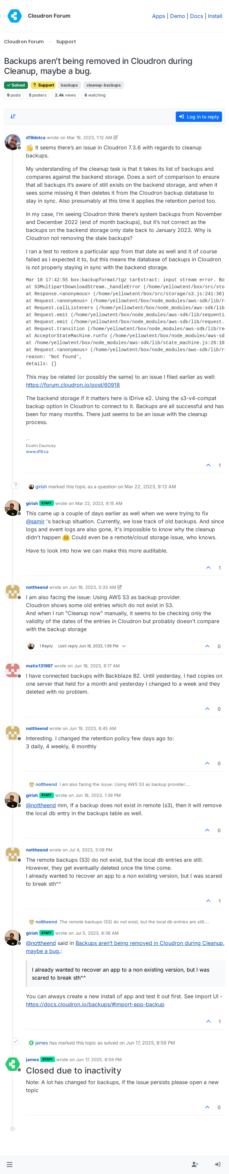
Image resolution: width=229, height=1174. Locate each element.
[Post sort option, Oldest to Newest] (13, 116)
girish (41, 486)
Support (43, 85)
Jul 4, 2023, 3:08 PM (91, 849)
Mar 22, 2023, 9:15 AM (98, 503)
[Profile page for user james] (13, 1064)
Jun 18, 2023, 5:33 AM (92, 587)
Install (215, 16)
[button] (9, 1164)
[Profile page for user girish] (13, 508)
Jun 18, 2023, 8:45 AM (92, 728)
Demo (177, 16)
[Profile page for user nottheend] (13, 592)
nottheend (37, 587)
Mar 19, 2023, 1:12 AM (89, 137)
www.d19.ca (37, 451)
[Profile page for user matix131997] (13, 670)
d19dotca (36, 137)
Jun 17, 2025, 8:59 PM (99, 1059)
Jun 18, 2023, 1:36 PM (98, 795)
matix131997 (39, 665)
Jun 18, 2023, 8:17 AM (97, 665)
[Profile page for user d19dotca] (13, 142)
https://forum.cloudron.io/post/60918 (73, 384)
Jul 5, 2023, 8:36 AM (97, 933)
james (41, 1043)
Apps (158, 16)
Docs (196, 16)
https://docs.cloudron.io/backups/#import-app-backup (95, 1004)
